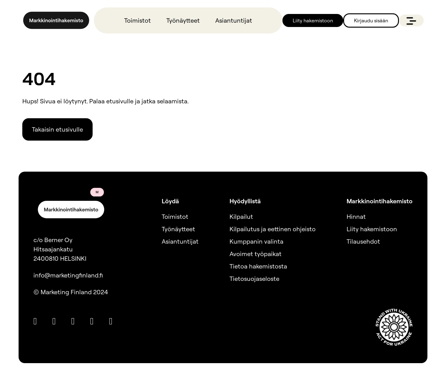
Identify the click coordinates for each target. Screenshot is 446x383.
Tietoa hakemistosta (258, 266)
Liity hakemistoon (313, 20)
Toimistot (137, 20)
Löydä (170, 201)
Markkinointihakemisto (380, 201)
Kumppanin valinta (256, 241)
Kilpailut (241, 216)
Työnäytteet (183, 20)
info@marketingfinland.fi (68, 275)
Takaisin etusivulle (57, 129)
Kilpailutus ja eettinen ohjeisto (273, 229)
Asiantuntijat (233, 20)
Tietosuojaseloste (254, 278)
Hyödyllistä (245, 201)
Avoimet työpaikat (256, 254)
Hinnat (356, 216)
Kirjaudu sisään (371, 20)
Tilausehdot (363, 241)
